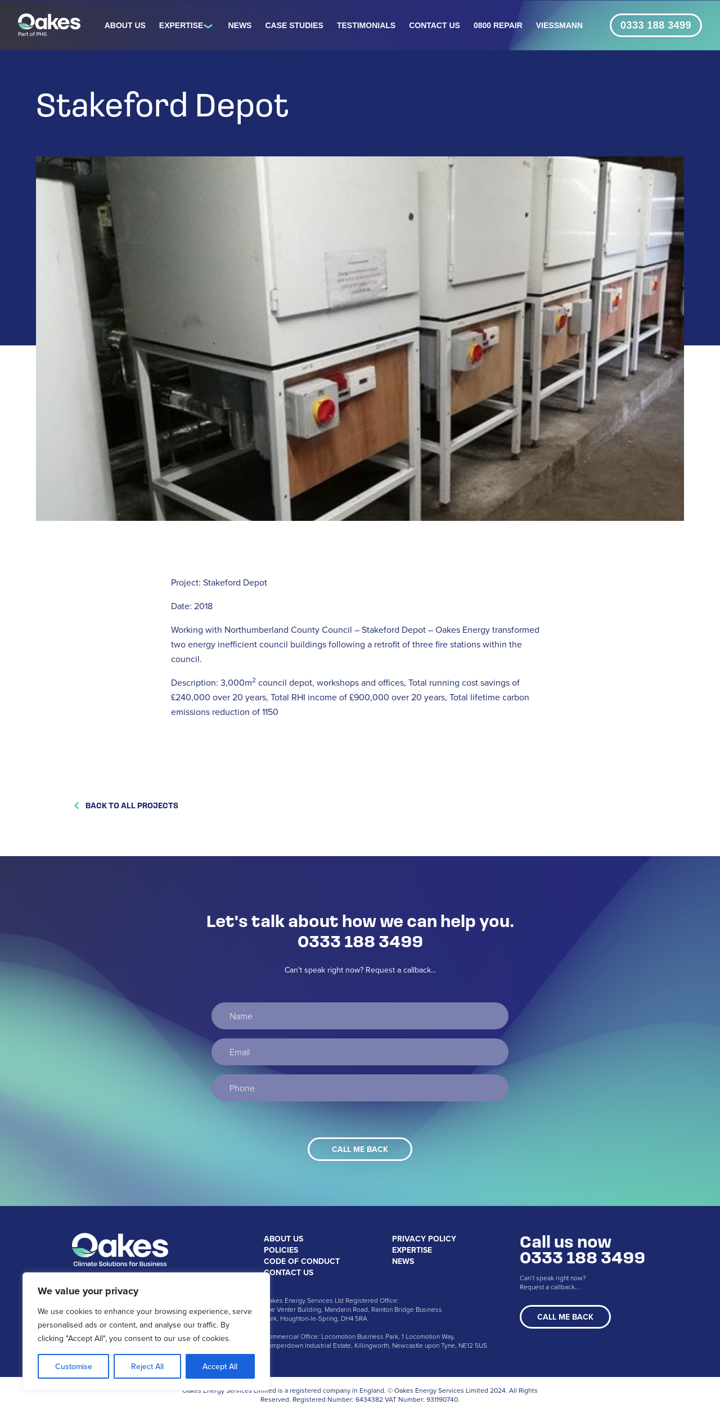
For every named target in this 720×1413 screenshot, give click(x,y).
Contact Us (434, 25)
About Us (125, 25)
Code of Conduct (302, 1261)
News (239, 25)
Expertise (181, 25)
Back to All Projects (125, 805)
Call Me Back (565, 1316)
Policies (281, 1250)
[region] (146, 1331)
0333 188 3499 (655, 25)
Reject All (147, 1366)
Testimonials (366, 25)
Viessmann (559, 25)
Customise (73, 1366)
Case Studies (294, 25)
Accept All (219, 1366)
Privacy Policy (424, 1238)
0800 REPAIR (498, 25)
